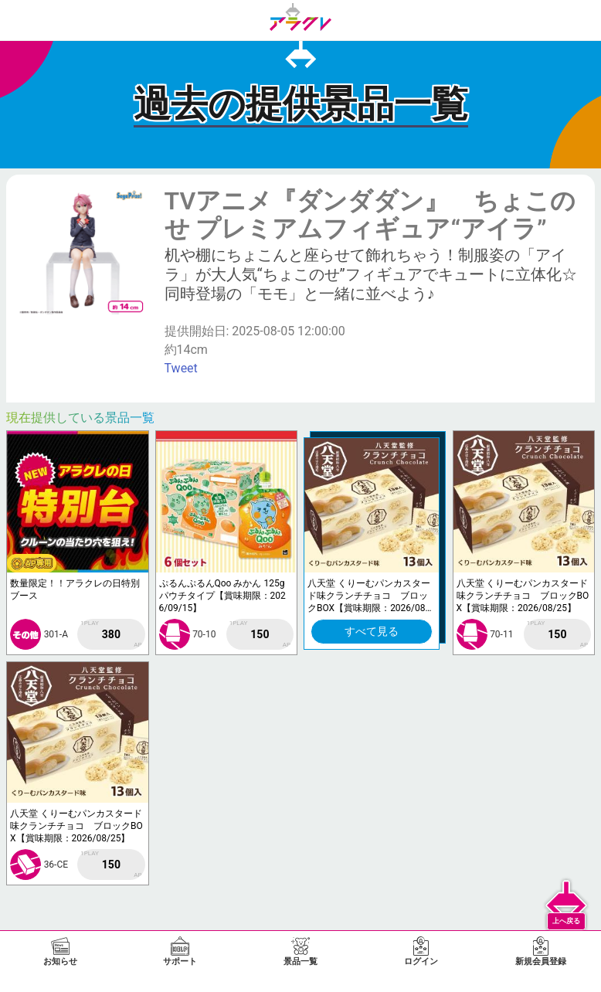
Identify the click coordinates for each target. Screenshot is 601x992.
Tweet (181, 368)
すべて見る (372, 631)
